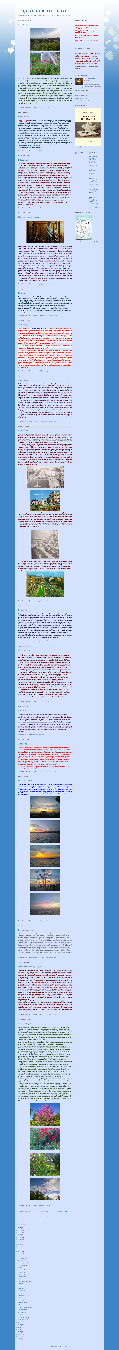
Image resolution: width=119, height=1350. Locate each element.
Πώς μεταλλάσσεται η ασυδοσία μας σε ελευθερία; (94, 191)
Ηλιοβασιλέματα (25, 780)
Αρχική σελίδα (44, 1211)
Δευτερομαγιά (24, 1023)
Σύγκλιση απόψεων (26, 930)
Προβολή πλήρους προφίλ (82, 90)
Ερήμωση (22, 610)
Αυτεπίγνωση (24, 24)
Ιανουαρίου (23, 1319)
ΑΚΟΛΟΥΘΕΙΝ (93, 156)
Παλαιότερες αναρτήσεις (64, 1211)
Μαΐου (21, 1272)
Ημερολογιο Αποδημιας (92, 169)
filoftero (91, 178)
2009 (19, 1334)
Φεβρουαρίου (23, 1317)
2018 (19, 1246)
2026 (19, 1228)
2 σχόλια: (47, 107)
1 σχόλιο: (48, 284)
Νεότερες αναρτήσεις (25, 1211)
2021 (19, 1239)
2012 (19, 1327)
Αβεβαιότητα (24, 650)
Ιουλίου (22, 1267)
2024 (19, 1232)
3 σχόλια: (47, 207)
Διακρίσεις (23, 380)
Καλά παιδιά (23, 116)
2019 (19, 1244)
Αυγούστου (23, 1265)
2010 (19, 1332)
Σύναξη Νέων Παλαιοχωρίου (93, 198)
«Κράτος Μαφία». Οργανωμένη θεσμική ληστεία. (93, 181)
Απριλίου (22, 1312)
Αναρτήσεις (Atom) (49, 1216)
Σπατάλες (22, 324)
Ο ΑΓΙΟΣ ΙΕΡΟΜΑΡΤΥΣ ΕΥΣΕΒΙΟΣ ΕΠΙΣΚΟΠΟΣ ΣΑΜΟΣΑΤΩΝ (93, 161)
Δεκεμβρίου (23, 1255)
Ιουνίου (22, 1270)
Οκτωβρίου (23, 1260)
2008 (19, 1336)
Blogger (65, 1346)
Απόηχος (22, 710)
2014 (19, 1322)
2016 (19, 1251)
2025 (19, 1230)
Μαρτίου (22, 1315)
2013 (19, 1325)
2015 (19, 1253)
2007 (19, 1339)
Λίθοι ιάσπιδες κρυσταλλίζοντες (83, 101)
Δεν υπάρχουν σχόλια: (51, 315)
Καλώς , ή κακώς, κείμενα (82, 98)
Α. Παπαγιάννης (90, 78)
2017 (19, 1249)
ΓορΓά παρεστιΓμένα (42, 10)
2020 (19, 1242)
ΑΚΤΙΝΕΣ (91, 188)
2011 (19, 1329)
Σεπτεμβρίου (23, 1263)
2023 (19, 1235)
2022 (19, 1237)
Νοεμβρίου (23, 1258)
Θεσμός (21, 293)
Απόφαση (22, 744)
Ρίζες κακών (23, 160)
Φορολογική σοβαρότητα (29, 966)
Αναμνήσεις (23, 430)
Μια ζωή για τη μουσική (29, 217)
